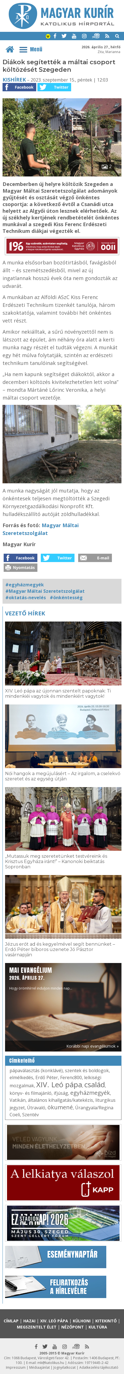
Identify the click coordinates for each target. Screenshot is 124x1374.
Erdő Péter (46, 1077)
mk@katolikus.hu (50, 1362)
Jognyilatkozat (64, 1367)
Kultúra (98, 1327)
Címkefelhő (22, 1060)
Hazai (29, 1320)
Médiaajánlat (39, 1367)
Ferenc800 (71, 1077)
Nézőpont (72, 1327)
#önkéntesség (66, 597)
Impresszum (16, 1367)
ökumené (60, 1107)
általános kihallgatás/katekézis (60, 1100)
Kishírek (14, 79)
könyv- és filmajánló (30, 1093)
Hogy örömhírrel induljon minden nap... (40, 978)
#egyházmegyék (24, 585)
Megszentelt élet (37, 1327)
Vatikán (18, 1100)
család (94, 1084)
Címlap (11, 1320)
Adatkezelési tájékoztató (98, 1367)
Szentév (30, 1115)
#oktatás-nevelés (25, 597)
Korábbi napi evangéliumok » (92, 1046)
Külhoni (82, 1320)
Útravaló (36, 1108)
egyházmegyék (90, 1092)
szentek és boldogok (87, 1070)
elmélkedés (21, 1077)
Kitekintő (106, 1320)
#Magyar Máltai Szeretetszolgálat (45, 591)
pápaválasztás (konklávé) (36, 1070)
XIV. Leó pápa (59, 1084)
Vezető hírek (25, 613)
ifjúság (61, 1093)
